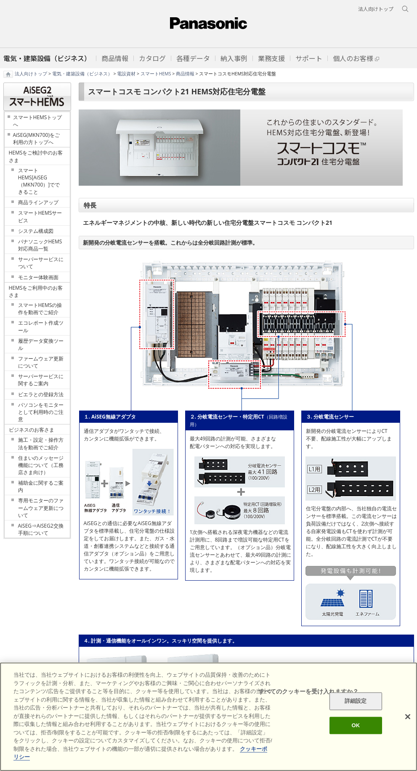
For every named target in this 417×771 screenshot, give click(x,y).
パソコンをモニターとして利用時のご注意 (41, 412)
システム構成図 (35, 231)
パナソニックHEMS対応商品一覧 (40, 245)
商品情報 (185, 74)
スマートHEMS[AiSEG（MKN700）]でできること (39, 181)
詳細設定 (356, 701)
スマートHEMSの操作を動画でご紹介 (40, 308)
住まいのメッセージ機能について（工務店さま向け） (41, 465)
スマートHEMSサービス (40, 216)
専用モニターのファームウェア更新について (41, 507)
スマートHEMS (156, 74)
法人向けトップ (31, 74)
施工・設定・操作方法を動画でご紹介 (41, 443)
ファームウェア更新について (41, 362)
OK (355, 725)
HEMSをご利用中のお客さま (36, 291)
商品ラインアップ (38, 202)
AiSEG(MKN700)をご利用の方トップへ (36, 138)
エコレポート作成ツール (41, 326)
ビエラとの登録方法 (41, 394)
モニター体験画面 (38, 277)
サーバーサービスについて (41, 263)
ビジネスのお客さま (31, 429)
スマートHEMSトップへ (37, 121)
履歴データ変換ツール (41, 344)
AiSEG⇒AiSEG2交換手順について (41, 529)
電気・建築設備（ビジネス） (82, 74)
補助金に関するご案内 (41, 486)
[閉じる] (407, 716)
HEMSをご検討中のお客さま (36, 156)
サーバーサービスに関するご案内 (41, 380)
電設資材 (126, 74)
